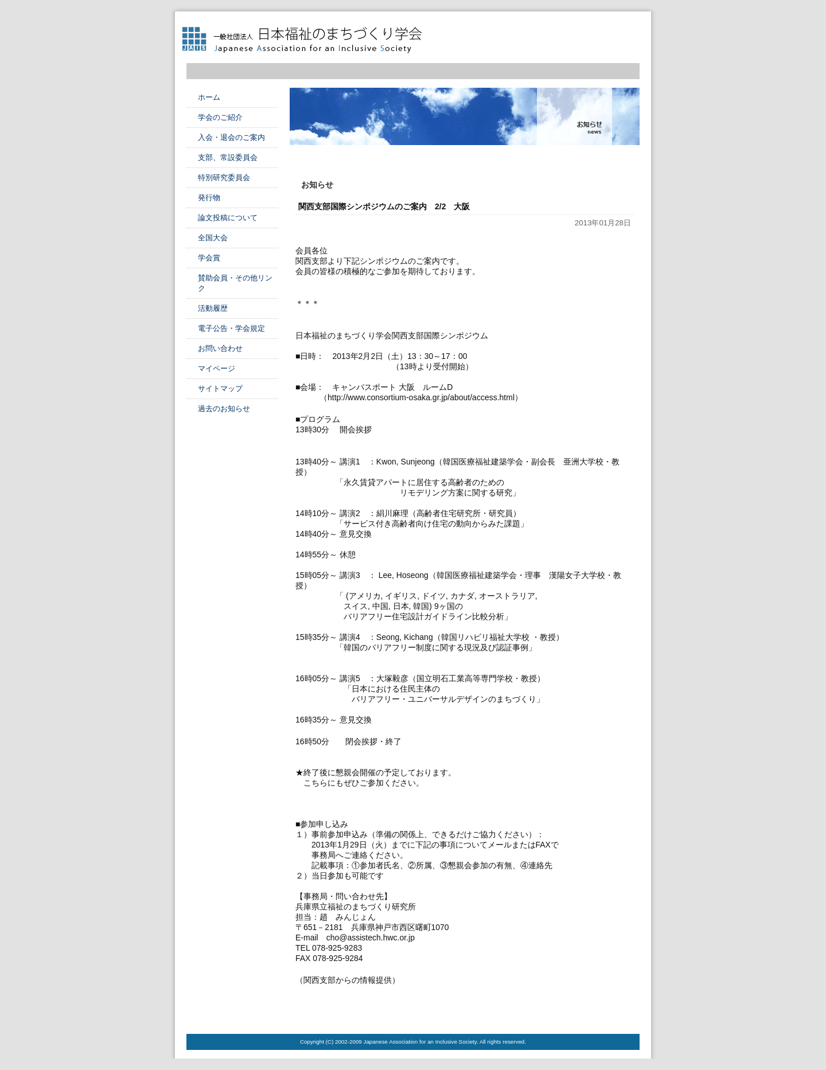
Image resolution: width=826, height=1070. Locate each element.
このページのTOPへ (611, 1011)
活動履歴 (213, 308)
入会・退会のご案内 (231, 137)
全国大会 (213, 237)
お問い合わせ (220, 348)
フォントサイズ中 (615, 30)
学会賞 (209, 257)
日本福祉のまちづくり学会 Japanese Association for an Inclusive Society (307, 40)
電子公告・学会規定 (231, 328)
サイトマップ (220, 388)
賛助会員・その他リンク (235, 283)
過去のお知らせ (224, 408)
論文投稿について (228, 217)
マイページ (216, 368)
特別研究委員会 (224, 177)
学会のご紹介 (220, 117)
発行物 (209, 197)
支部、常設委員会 (228, 157)
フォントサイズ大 (631, 30)
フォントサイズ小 (599, 30)
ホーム (209, 97)
